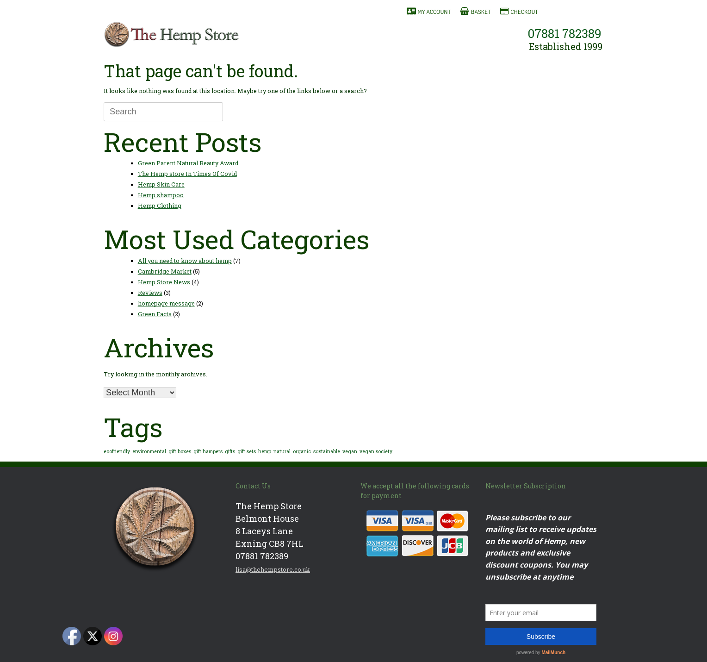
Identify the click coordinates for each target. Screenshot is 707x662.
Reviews (150, 292)
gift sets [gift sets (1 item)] (246, 451)
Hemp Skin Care (161, 184)
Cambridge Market (165, 271)
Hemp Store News (164, 282)
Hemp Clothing (159, 205)
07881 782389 (564, 33)
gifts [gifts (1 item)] (230, 451)
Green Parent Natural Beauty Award (188, 163)
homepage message (166, 303)
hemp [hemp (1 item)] (264, 451)
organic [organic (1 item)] (302, 451)
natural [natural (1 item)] (282, 451)
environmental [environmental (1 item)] (149, 451)
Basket (481, 12)
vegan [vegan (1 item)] (349, 451)
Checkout (524, 12)
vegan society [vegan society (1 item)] (376, 451)
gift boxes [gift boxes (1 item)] (179, 451)
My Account (434, 12)
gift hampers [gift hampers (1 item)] (208, 451)
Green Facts (155, 314)
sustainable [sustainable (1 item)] (326, 451)
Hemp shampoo (161, 195)
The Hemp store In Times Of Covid (187, 173)
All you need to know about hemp (185, 260)
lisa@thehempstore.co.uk (273, 569)
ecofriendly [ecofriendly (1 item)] (117, 451)
